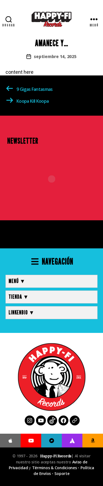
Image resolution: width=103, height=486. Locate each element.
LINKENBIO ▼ (22, 312)
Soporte (61, 473)
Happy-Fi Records (55, 456)
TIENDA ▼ (19, 297)
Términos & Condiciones (54, 467)
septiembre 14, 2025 (55, 56)
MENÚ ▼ (17, 281)
